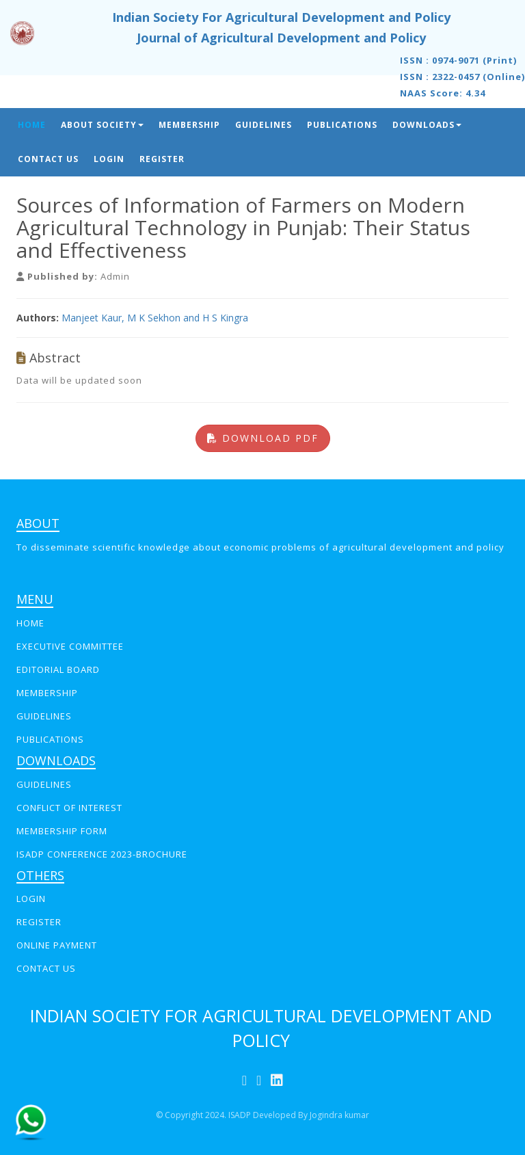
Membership (189, 125)
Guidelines (263, 125)
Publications (342, 125)
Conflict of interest (69, 807)
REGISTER (39, 922)
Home (32, 125)
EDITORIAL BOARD (58, 669)
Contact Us (48, 159)
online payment (56, 945)
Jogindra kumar (339, 1115)
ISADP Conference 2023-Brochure (101, 854)
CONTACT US (46, 968)
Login (109, 159)
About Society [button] (102, 125)
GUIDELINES (44, 716)
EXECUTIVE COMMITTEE (70, 646)
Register (162, 159)
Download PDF (263, 438)
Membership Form (61, 831)
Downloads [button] (426, 125)
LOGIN (31, 898)
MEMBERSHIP (47, 693)
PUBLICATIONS (50, 739)
